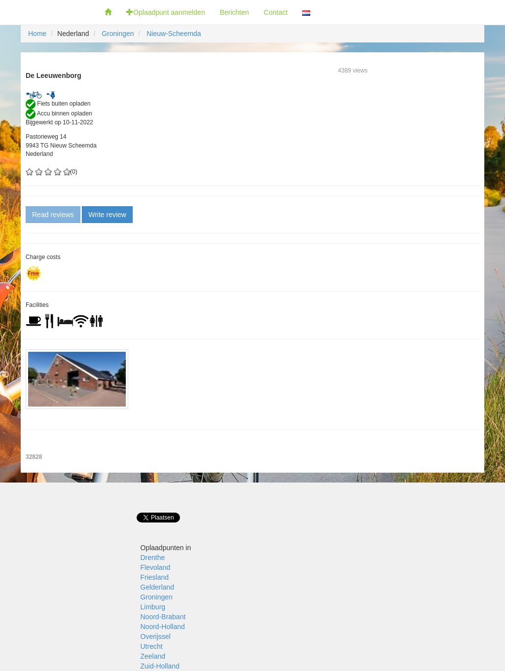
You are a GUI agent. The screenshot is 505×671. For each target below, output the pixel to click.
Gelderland (158, 587)
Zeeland (153, 656)
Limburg (153, 607)
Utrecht (152, 646)
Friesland (155, 577)
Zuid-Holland (160, 666)
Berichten (234, 12)
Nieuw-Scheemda (173, 33)
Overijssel (156, 636)
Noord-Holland (163, 627)
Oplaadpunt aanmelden (165, 12)
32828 (34, 456)
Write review (107, 215)
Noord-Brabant (163, 617)
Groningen (118, 33)
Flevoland (156, 567)
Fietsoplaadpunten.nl (48, 12)
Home (37, 33)
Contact (276, 12)
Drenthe (153, 557)
